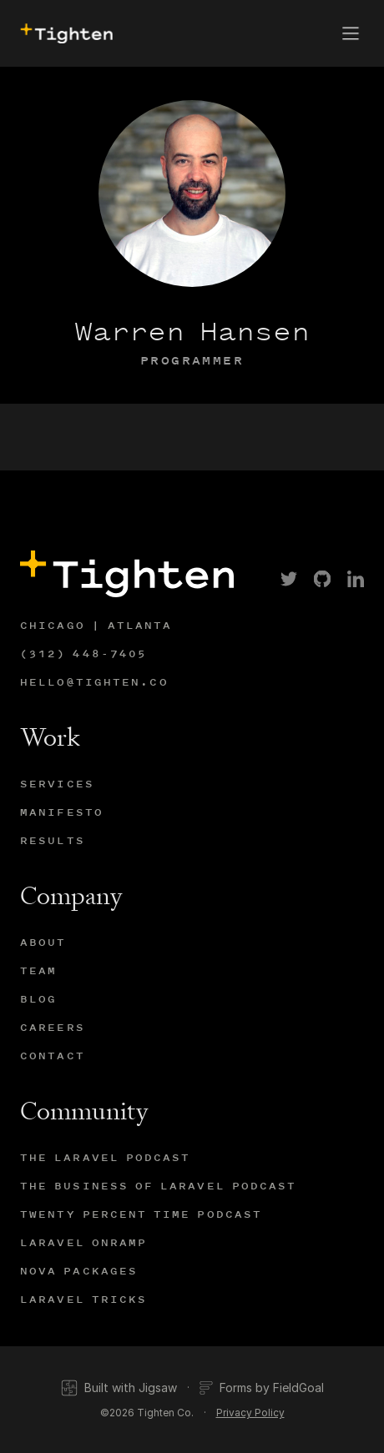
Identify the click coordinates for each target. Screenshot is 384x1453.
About (43, 942)
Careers (52, 1027)
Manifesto (62, 812)
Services (57, 784)
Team (38, 970)
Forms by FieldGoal (262, 1387)
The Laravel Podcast (105, 1157)
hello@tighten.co (94, 682)
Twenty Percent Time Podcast (141, 1214)
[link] (288, 579)
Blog (38, 999)
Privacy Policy (250, 1412)
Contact (52, 1055)
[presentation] (65, 33)
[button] (350, 33)
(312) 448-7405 (83, 653)
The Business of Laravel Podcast (158, 1186)
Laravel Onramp (83, 1242)
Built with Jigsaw (119, 1388)
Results (52, 840)
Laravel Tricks (83, 1299)
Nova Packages (79, 1271)
